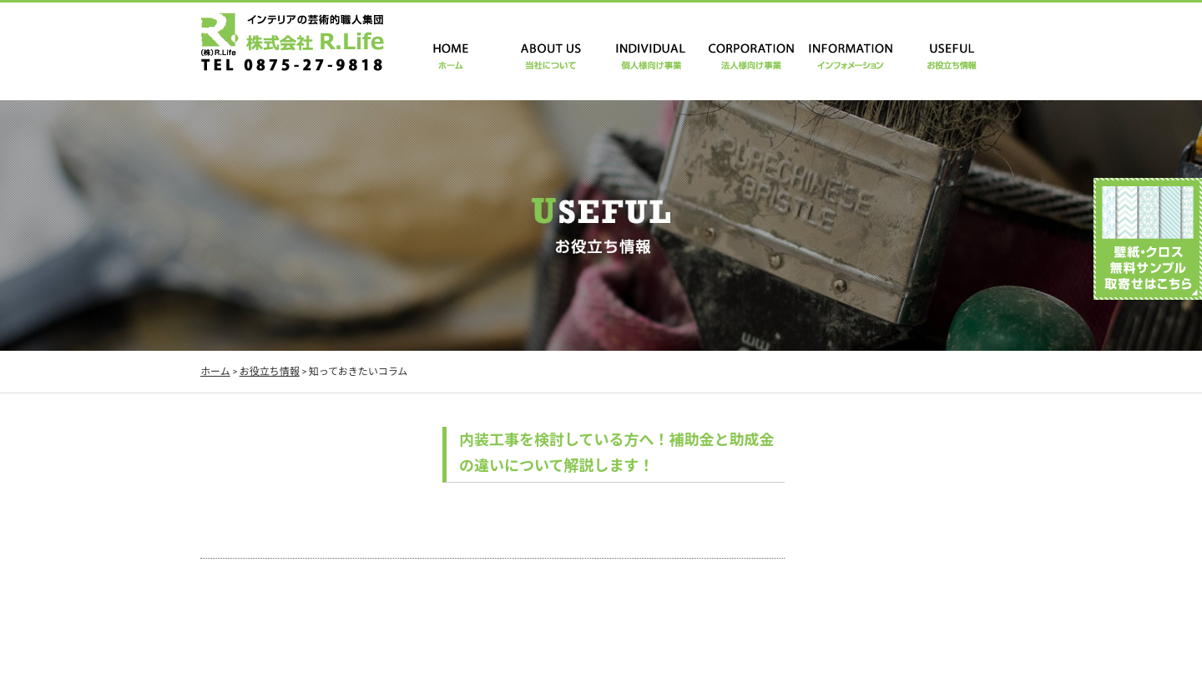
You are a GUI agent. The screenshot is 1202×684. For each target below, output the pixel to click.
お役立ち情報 (270, 371)
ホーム (215, 371)
